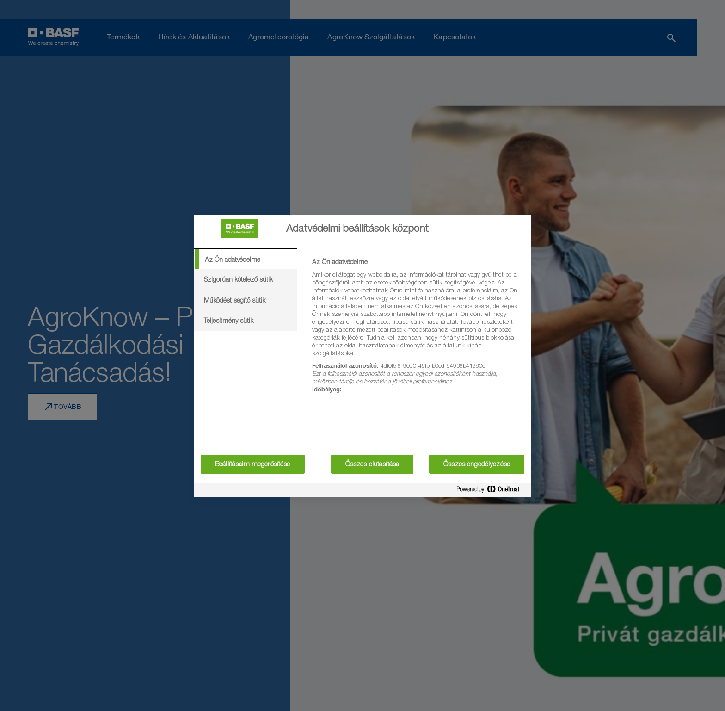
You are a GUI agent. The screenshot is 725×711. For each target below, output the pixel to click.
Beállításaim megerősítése (252, 464)
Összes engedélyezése (476, 464)
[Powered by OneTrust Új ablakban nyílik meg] (491, 491)
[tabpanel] (417, 331)
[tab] (245, 259)
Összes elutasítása (372, 464)
